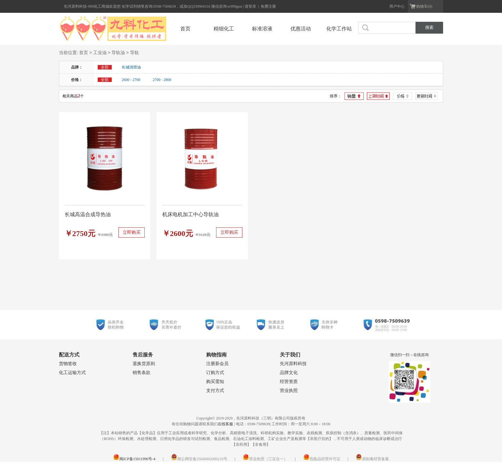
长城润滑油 (131, 67)
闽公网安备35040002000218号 (199, 459)
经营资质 (289, 381)
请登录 (251, 6)
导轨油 (118, 53)
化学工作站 (339, 28)
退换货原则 (144, 363)
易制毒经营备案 (372, 459)
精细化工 (224, 28)
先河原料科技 (293, 363)
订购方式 (215, 372)
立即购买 (132, 232)
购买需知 (215, 381)
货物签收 (68, 363)
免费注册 (268, 6)
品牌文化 (289, 372)
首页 (185, 28)
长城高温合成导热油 (88, 214)
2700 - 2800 (162, 80)
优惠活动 (300, 28)
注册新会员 (217, 363)
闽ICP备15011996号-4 (134, 459)
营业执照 (289, 390)
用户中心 (397, 6)
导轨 (134, 53)
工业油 (100, 53)
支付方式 (215, 390)
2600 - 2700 (131, 80)
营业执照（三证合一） (265, 459)
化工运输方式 (72, 372)
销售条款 (141, 372)
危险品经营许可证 (321, 459)
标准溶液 (262, 28)
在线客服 (225, 424)
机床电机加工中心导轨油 (190, 214)
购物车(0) (424, 6)
